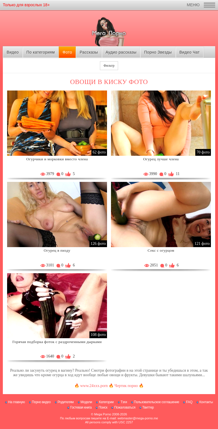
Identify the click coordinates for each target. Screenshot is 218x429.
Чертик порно (126, 386)
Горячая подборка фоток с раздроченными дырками (57, 342)
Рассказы (89, 52)
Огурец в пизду (57, 250)
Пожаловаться (124, 407)
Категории (106, 402)
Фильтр (109, 66)
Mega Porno (102, 414)
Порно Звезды (158, 52)
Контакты (206, 402)
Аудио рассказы (121, 52)
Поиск (102, 407)
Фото (67, 52)
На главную (16, 402)
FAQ (189, 402)
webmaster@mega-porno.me (138, 418)
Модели (86, 402)
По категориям (40, 52)
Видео (13, 52)
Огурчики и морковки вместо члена (57, 159)
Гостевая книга (81, 407)
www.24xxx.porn (94, 386)
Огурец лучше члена (161, 159)
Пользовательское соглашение (156, 402)
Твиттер (148, 407)
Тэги (124, 402)
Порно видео (41, 402)
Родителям (66, 402)
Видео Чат (189, 52)
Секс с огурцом (161, 250)
